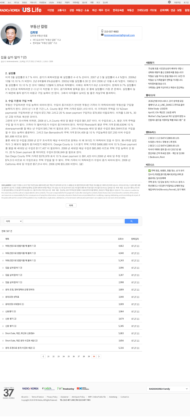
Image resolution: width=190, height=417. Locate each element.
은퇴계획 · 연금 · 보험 (170, 10)
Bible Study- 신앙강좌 (158, 108)
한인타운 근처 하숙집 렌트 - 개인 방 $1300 (166, 153)
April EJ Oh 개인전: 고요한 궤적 (162, 112)
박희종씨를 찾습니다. (157, 83)
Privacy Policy (52, 396)
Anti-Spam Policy (78, 396)
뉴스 (9, 2)
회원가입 (177, 2)
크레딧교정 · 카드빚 (146, 10)
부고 (98, 2)
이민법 (50, 10)
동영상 (24, 2)
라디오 (16, 2)
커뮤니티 (33, 2)
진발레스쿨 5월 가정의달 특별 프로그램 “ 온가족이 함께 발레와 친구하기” (166, 121)
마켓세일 (76, 2)
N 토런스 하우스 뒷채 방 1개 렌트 (162, 141)
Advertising (113, 396)
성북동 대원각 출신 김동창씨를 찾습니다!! (166, 72)
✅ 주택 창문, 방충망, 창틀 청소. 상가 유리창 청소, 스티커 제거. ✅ (166, 172)
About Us (24, 396)
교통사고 (61, 10)
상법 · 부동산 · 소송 (79, 10)
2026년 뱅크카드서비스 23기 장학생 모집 (165, 100)
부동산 (59, 2)
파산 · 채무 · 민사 (100, 10)
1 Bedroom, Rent (156, 156)
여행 (91, 2)
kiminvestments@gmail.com (119, 35)
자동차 (67, 2)
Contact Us (125, 396)
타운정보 (43, 2)
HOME (2, 2)
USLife (51, 2)
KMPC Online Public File (97, 396)
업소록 (105, 2)
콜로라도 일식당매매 (157, 178)
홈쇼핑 (84, 2)
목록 (71, 205)
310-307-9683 (111, 31)
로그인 (186, 2)
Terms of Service (37, 396)
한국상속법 (118, 10)
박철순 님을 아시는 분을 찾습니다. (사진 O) (166, 76)
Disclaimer (64, 396)
